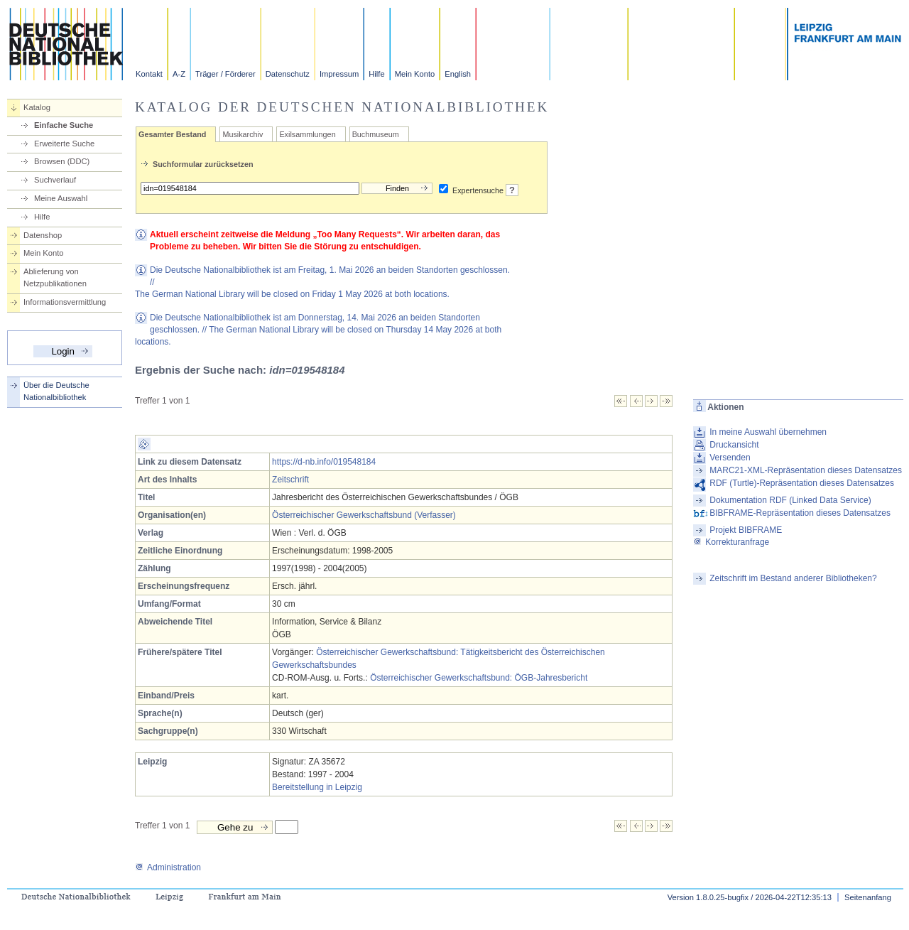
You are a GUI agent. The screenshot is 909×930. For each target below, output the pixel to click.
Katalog (36, 107)
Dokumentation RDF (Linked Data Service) (790, 500)
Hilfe (376, 74)
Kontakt (149, 74)
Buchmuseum (375, 134)
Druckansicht (733, 445)
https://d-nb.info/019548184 (324, 462)
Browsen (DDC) (61, 161)
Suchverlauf (55, 179)
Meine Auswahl (60, 198)
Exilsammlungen (307, 134)
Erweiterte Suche (64, 143)
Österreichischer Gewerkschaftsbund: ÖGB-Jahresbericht (478, 678)
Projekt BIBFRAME (745, 530)
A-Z (179, 74)
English (458, 74)
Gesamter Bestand (172, 134)
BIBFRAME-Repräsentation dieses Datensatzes (800, 513)
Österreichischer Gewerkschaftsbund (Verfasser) (364, 515)
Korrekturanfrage (731, 542)
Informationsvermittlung (64, 302)
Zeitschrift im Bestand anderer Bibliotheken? (792, 578)
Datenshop (42, 235)
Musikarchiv (242, 134)
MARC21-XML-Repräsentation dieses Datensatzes (805, 470)
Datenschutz (288, 74)
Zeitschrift (290, 480)
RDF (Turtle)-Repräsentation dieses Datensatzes (801, 483)
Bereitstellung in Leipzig (317, 787)
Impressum (339, 74)
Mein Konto (415, 74)
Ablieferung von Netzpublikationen (55, 277)
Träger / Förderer (225, 74)
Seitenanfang (867, 897)
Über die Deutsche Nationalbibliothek (56, 391)
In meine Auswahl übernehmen (768, 432)
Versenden (729, 458)
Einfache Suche (63, 125)
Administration (168, 867)
